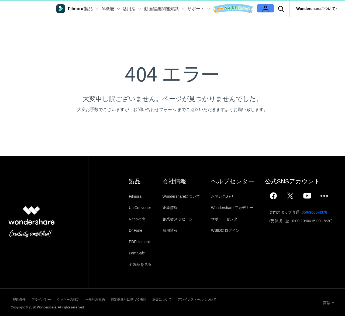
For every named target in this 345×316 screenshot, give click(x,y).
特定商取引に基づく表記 (159, 299)
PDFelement (139, 242)
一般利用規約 (117, 299)
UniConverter (140, 208)
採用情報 (171, 230)
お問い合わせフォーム (154, 109)
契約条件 (17, 299)
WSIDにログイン (227, 230)
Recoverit (137, 219)
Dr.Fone (135, 230)
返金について (200, 299)
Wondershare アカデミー (234, 208)
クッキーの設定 (82, 299)
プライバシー (47, 299)
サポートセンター (228, 219)
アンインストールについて (243, 299)
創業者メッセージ (179, 219)
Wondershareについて (182, 196)
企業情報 (171, 208)
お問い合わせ (224, 196)
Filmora (135, 196)
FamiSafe (137, 253)
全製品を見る (140, 264)
